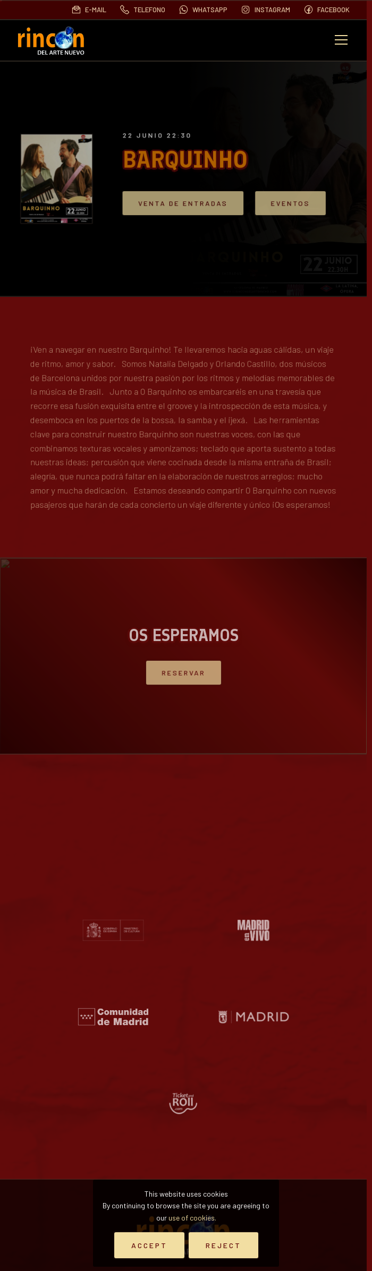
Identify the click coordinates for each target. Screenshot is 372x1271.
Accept (149, 1245)
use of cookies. (192, 1217)
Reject (223, 1245)
